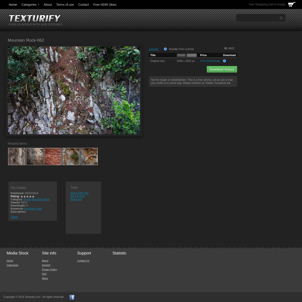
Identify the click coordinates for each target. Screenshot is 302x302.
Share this (76, 199)
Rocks (27, 199)
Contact (83, 4)
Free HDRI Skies (104, 4)
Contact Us (83, 260)
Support (46, 265)
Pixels (181, 55)
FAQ (44, 274)
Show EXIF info (79, 193)
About (48, 4)
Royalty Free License (181, 49)
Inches (191, 55)
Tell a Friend (77, 196)
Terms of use (65, 4)
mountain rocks (33, 208)
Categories (30, 4)
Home (13, 4)
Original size (157, 61)
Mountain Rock (40, 199)
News (45, 278)
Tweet (14, 217)
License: (154, 49)
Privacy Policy (49, 269)
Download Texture (222, 69)
